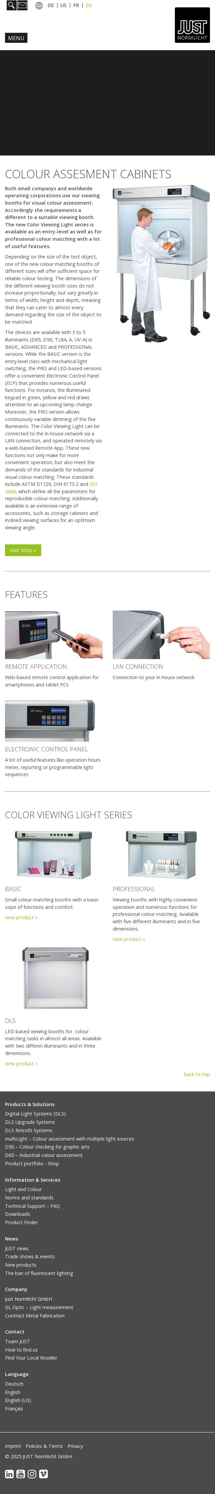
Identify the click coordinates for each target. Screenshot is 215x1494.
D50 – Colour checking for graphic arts (47, 1147)
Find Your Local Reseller (31, 1358)
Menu (16, 38)
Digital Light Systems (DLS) (35, 1113)
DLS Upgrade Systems (30, 1122)
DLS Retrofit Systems (28, 1130)
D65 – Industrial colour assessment (44, 1155)
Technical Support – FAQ (32, 1206)
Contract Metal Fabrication (35, 1315)
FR (76, 5)
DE (50, 5)
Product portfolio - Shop (32, 1163)
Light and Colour (23, 1189)
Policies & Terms (44, 1446)
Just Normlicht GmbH (28, 1299)
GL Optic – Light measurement (39, 1307)
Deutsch (14, 1384)
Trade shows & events (30, 1256)
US (64, 5)
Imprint (13, 1446)
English (12, 1392)
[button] (23, 550)
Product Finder (21, 1222)
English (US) (18, 1400)
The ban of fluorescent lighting (39, 1273)
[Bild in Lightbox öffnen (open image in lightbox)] (54, 635)
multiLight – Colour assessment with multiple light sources (69, 1139)
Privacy (75, 1446)
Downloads (17, 1214)
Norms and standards (29, 1197)
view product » (21, 917)
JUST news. (17, 1248)
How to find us (21, 1350)
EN (89, 5)
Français (14, 1408)
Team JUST (17, 1341)
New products (20, 1265)
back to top (197, 1074)
